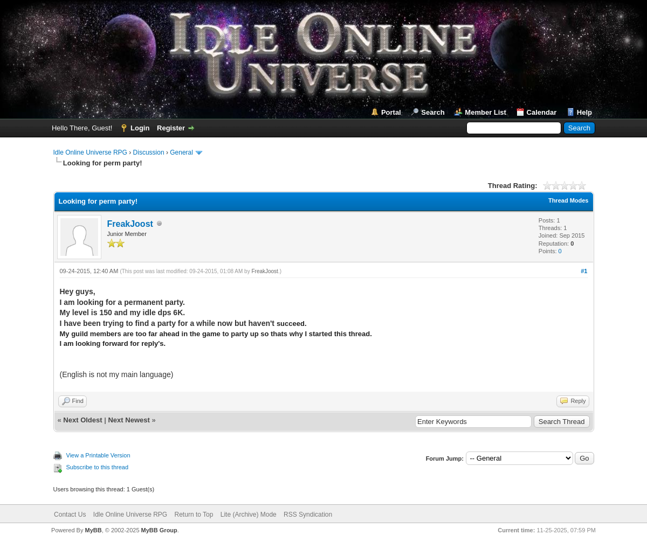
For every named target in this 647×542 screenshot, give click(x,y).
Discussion (148, 152)
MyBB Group (159, 530)
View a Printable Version (98, 455)
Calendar (542, 112)
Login (139, 128)
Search (432, 112)
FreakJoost (130, 223)
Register (171, 128)
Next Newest (128, 420)
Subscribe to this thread (97, 467)
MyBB (93, 530)
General (181, 152)
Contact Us (70, 514)
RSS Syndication (308, 514)
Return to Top (194, 514)
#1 (584, 271)
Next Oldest (82, 420)
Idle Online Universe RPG (90, 152)
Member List (485, 112)
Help (584, 112)
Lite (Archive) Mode (249, 514)
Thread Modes (568, 200)
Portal (391, 112)
